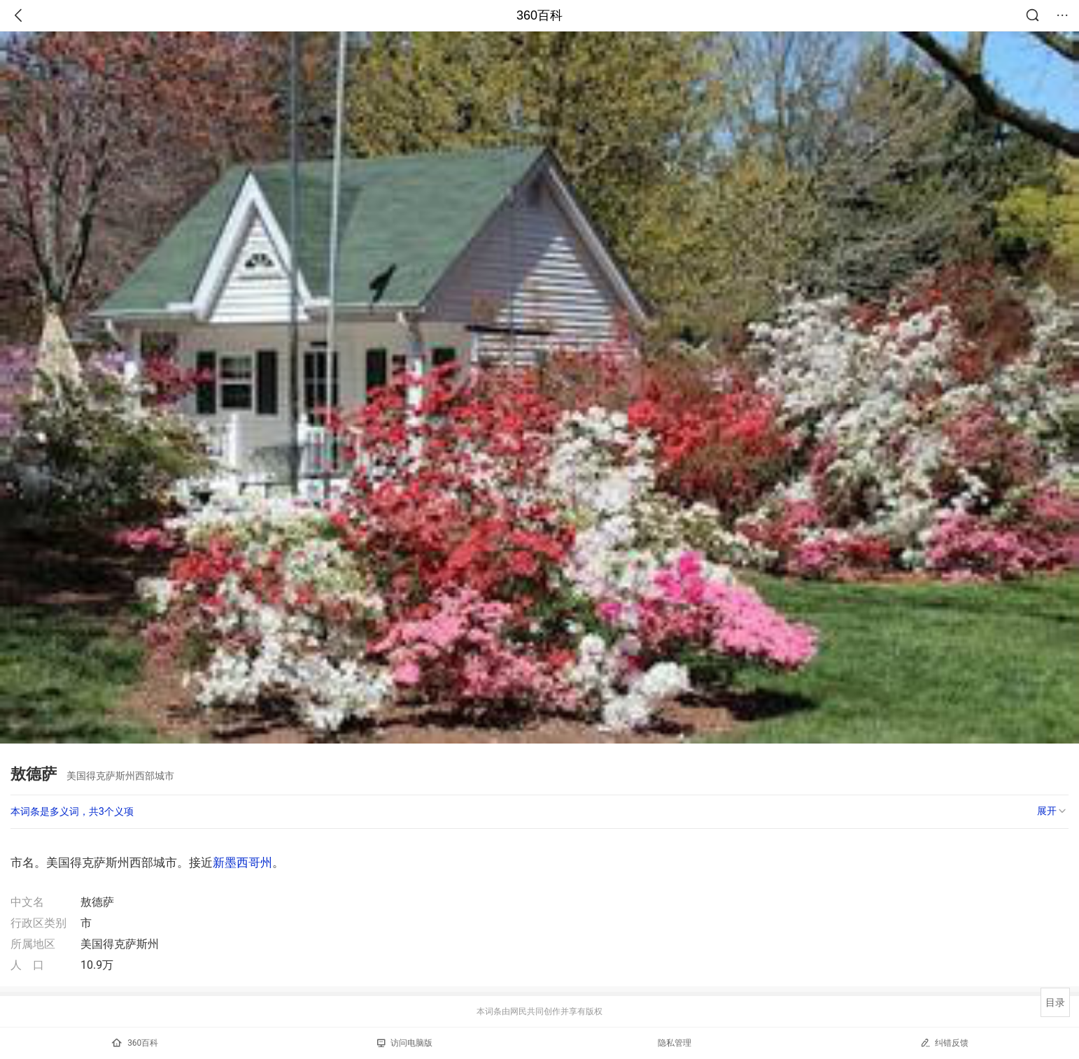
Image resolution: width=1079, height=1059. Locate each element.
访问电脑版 (404, 1043)
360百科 (539, 15)
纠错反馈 (944, 1042)
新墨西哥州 (242, 862)
